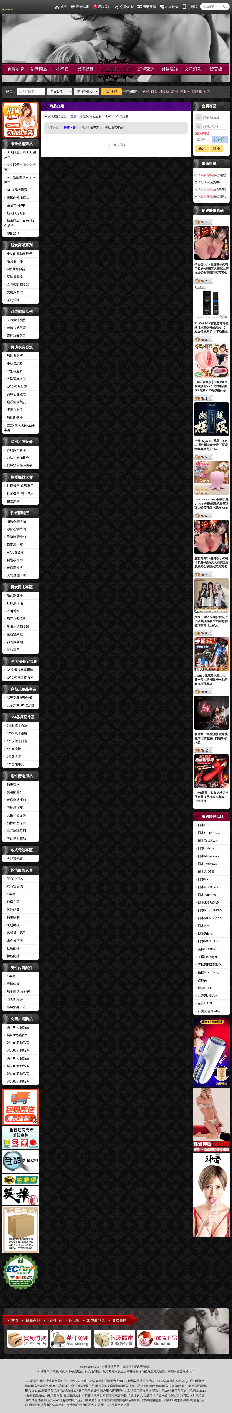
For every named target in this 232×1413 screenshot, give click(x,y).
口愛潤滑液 (13, 544)
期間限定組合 (15, 213)
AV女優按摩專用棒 (18, 670)
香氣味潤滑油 (15, 537)
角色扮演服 (13, 940)
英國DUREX (205, 949)
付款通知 (169, 69)
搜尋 (111, 91)
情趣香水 (12, 784)
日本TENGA (205, 848)
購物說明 (102, 7)
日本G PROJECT (208, 833)
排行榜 (62, 69)
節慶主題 (12, 902)
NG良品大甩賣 (15, 190)
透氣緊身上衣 (15, 1007)
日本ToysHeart (206, 840)
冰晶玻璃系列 (15, 831)
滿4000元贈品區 (16, 1058)
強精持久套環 (15, 450)
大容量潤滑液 (15, 575)
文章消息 (193, 69)
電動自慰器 (13, 410)
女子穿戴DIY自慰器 (19, 705)
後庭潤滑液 (13, 568)
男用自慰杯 (13, 355)
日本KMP (203, 926)
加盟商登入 (96, 1320)
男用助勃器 (13, 417)
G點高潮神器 (14, 269)
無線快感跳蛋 (15, 328)
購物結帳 (79, 7)
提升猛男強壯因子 (18, 465)
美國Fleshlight (206, 957)
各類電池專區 (15, 858)
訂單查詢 (146, 69)
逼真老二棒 (13, 261)
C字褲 (9, 894)
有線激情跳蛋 (15, 320)
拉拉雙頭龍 (13, 634)
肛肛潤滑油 (13, 603)
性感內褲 (12, 956)
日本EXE (202, 879)
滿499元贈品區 (16, 1035)
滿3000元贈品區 (16, 1050)
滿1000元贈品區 (16, 1027)
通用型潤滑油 (15, 521)
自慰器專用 (13, 560)
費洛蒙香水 (13, 792)
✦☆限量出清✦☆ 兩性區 (19, 180)
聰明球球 (12, 300)
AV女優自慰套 (15, 386)
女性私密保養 (15, 815)
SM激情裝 (12, 756)
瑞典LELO (203, 988)
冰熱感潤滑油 (15, 529)
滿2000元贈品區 (16, 1042)
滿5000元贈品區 (16, 1066)
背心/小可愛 (14, 878)
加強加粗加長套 (16, 458)
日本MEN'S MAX (208, 918)
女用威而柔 (13, 292)
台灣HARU (204, 1003)
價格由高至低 (114, 127)
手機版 (189, 7)
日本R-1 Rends (206, 887)
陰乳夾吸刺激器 (16, 284)
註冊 (216, 148)
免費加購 (16, 69)
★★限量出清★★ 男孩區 (20, 155)
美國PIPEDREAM (208, 964)
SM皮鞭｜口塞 (15, 741)
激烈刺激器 (13, 595)
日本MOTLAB (206, 941)
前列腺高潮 (13, 642)
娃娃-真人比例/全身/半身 (19, 428)
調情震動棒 (13, 276)
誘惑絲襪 (12, 925)
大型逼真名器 (15, 379)
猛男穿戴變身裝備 (18, 697)
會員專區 (119, 1320)
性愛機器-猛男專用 (18, 485)
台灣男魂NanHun (208, 1011)
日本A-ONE (204, 871)
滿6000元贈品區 (16, 1073)
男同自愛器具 (15, 619)
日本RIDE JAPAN (208, 910)
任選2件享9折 (15, 205)
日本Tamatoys (206, 864)
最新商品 (39, 69)
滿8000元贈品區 (16, 1081)
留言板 (216, 69)
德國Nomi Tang (207, 972)
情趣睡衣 (12, 917)
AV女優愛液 (14, 552)
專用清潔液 (13, 807)
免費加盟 (124, 7)
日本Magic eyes (207, 856)
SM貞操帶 (12, 748)
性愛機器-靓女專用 (18, 493)
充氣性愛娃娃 (15, 394)
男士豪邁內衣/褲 (17, 991)
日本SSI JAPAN (207, 902)
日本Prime (203, 933)
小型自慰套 (13, 363)
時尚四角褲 (13, 999)
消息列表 (54, 1320)
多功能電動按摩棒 (18, 253)
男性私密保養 (15, 823)
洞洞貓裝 (12, 909)
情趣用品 (169, 1381)
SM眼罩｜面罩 (15, 725)
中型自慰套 (13, 371)
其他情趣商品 (15, 838)
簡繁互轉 (146, 7)
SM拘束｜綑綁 (15, 733)
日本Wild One (206, 895)
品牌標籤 (85, 69)
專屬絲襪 (12, 984)
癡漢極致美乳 (15, 402)
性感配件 (12, 948)
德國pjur (202, 980)
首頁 (61, 7)
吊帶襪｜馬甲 (15, 933)
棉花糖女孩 (13, 886)
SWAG (55, 1400)
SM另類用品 (14, 764)
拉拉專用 (12, 650)
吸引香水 (12, 611)
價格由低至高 (90, 127)
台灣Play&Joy (206, 995)
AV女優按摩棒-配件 (19, 677)
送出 (202, 148)
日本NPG (203, 825)
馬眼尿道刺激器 (16, 626)
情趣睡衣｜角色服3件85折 (19, 223)
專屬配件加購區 (16, 197)
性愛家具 (12, 501)
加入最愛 (169, 7)
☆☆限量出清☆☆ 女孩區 (20, 167)
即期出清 (12, 233)
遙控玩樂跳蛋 (15, 335)
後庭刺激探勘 (15, 800)
